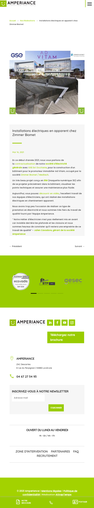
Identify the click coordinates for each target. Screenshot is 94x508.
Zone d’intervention (32, 452)
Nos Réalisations (27, 20)
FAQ (76, 452)
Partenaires (60, 452)
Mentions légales (51, 491)
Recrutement (47, 456)
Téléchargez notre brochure (62, 337)
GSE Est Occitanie (37, 167)
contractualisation (25, 163)
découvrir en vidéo (49, 193)
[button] (34, 293)
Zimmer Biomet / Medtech (34, 174)
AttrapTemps (63, 494)
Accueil (12, 20)
